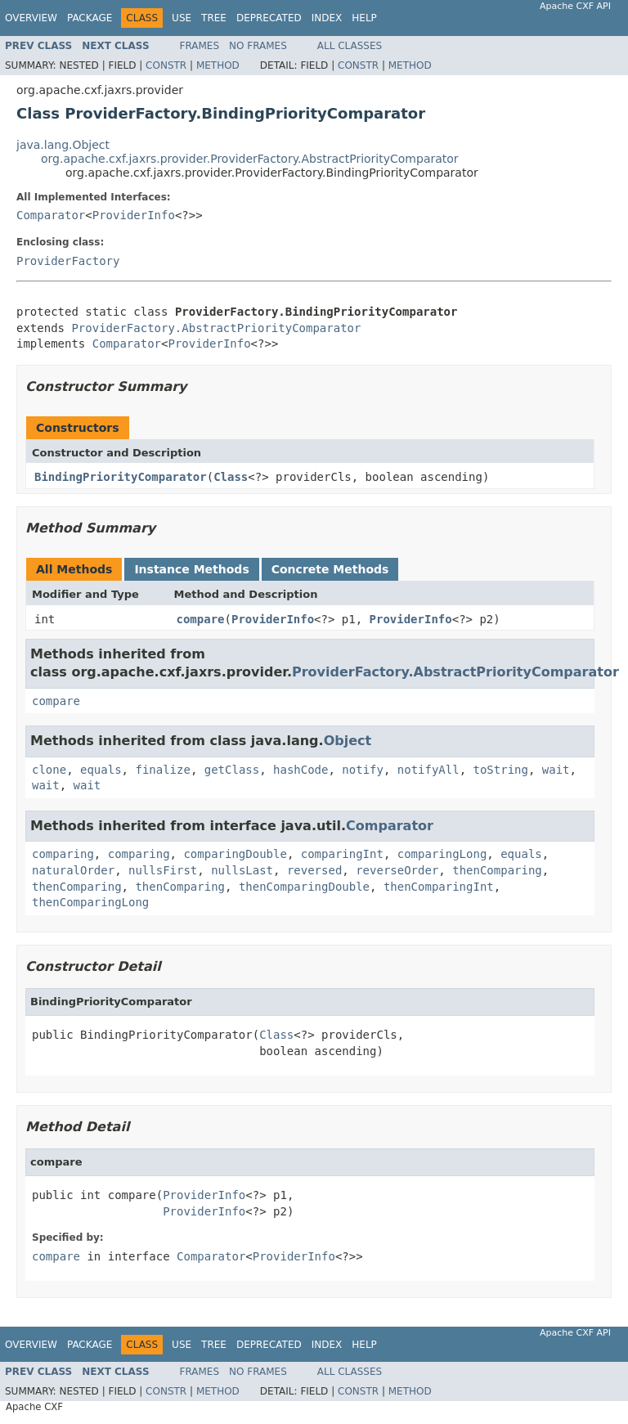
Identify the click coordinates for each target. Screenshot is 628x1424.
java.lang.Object (63, 144)
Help (364, 18)
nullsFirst (162, 870)
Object (348, 740)
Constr (166, 65)
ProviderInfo (133, 215)
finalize (162, 769)
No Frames (258, 46)
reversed (314, 870)
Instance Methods (191, 569)
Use (181, 18)
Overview (31, 18)
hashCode (300, 769)
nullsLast (242, 870)
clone (49, 769)
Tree (214, 18)
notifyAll (428, 769)
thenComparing (497, 870)
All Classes (349, 46)
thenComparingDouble (304, 886)
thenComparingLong (90, 902)
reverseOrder (397, 870)
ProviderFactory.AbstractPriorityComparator (216, 328)
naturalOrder (73, 870)
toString (500, 769)
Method (218, 65)
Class (230, 476)
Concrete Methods (330, 569)
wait (556, 769)
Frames (200, 46)
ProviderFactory (67, 260)
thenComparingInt (439, 886)
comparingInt (342, 853)
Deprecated (269, 18)
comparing (63, 853)
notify (363, 769)
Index (327, 18)
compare (201, 619)
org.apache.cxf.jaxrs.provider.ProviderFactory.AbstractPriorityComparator (250, 158)
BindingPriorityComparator (120, 476)
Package (89, 18)
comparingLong (442, 853)
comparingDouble (234, 853)
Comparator (50, 215)
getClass (231, 769)
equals (101, 769)
